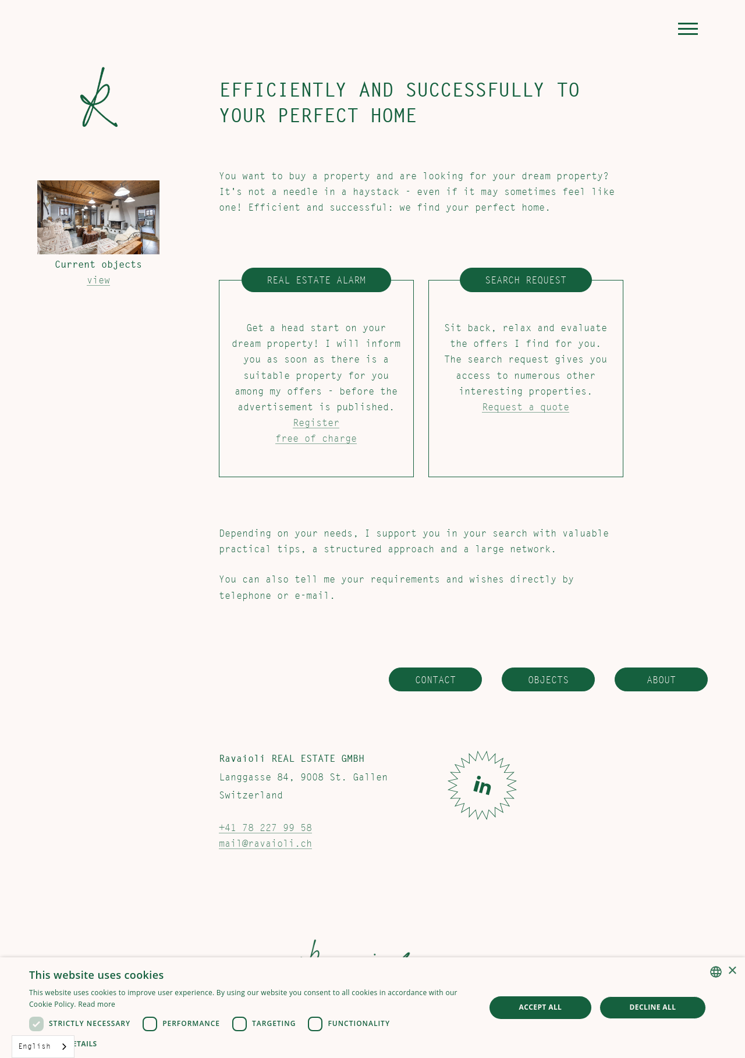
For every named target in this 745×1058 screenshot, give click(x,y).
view (98, 280)
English (34, 1046)
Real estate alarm (316, 280)
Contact (435, 679)
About (661, 679)
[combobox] (43, 1046)
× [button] (732, 971)
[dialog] (372, 1007)
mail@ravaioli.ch (265, 844)
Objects (548, 679)
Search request (525, 280)
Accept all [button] (540, 1007)
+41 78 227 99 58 (265, 828)
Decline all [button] (653, 1007)
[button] (688, 29)
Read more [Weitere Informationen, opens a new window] (96, 1004)
